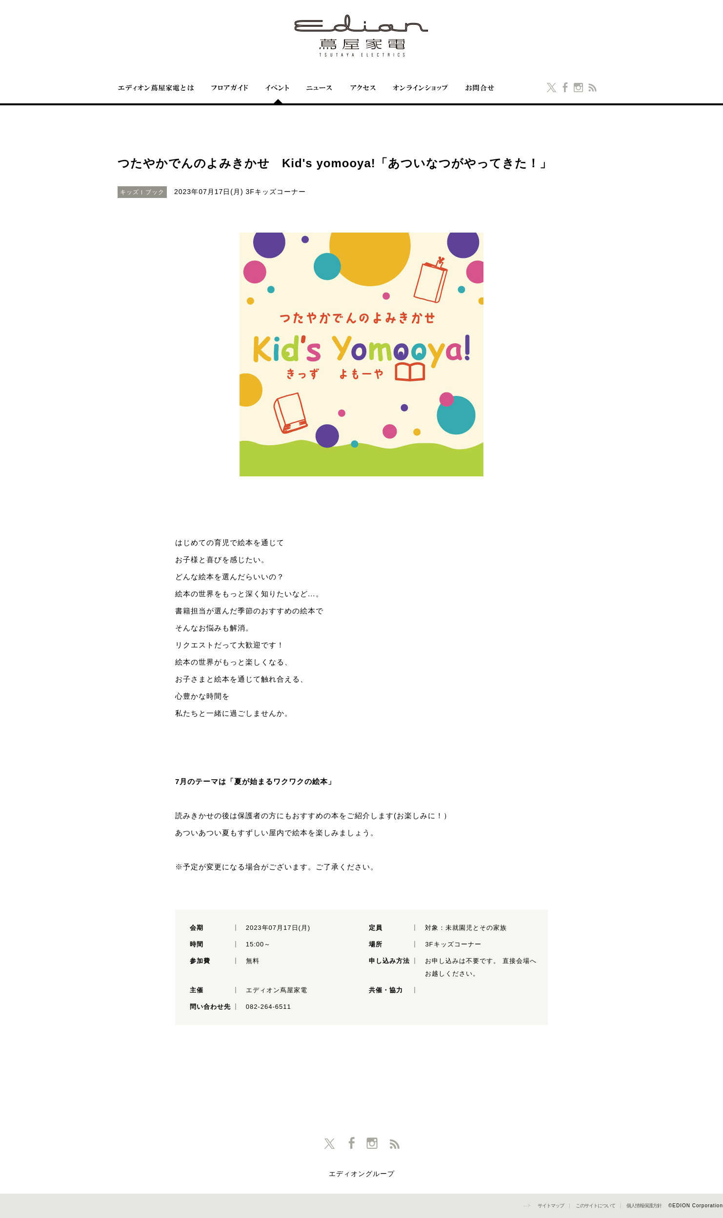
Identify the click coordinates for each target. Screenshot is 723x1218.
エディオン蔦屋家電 (361, 36)
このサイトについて (595, 1205)
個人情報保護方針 (644, 1205)
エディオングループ (362, 1174)
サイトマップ (551, 1205)
